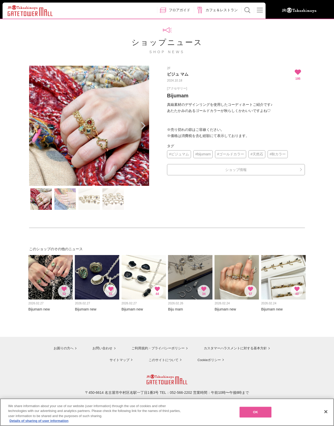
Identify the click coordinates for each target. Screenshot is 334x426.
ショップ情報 (236, 170)
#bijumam (203, 154)
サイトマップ (117, 357)
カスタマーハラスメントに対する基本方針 (235, 345)
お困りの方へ (59, 345)
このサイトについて (162, 357)
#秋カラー (278, 154)
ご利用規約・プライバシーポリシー (155, 345)
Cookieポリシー (208, 357)
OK (255, 414)
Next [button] (142, 126)
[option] (89, 126)
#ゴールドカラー (230, 154)
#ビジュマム (179, 154)
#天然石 (256, 154)
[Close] (325, 413)
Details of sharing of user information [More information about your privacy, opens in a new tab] (38, 422)
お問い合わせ (98, 345)
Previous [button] (35, 126)
